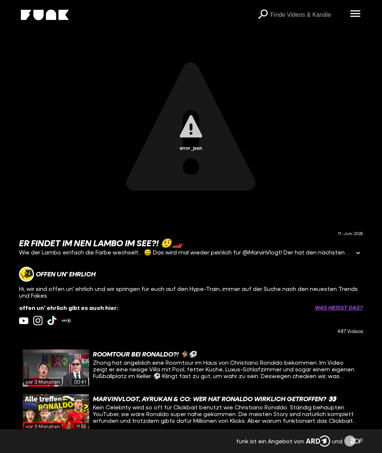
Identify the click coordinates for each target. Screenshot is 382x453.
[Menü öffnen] (355, 14)
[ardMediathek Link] (66, 320)
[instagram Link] (38, 320)
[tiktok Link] (52, 320)
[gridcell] (191, 368)
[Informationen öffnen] (358, 253)
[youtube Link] (23, 320)
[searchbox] (307, 15)
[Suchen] (263, 15)
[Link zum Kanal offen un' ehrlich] (57, 274)
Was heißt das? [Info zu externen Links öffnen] (339, 308)
